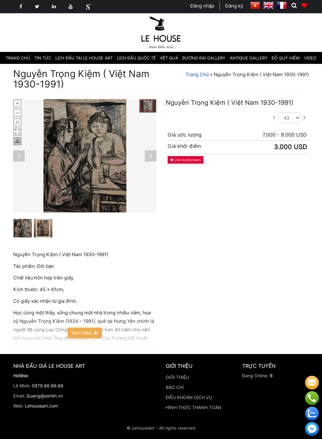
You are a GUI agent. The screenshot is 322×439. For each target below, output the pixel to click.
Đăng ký (234, 6)
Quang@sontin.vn (44, 395)
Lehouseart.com (41, 405)
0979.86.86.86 (48, 385)
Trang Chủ (197, 74)
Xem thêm (85, 332)
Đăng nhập (202, 6)
